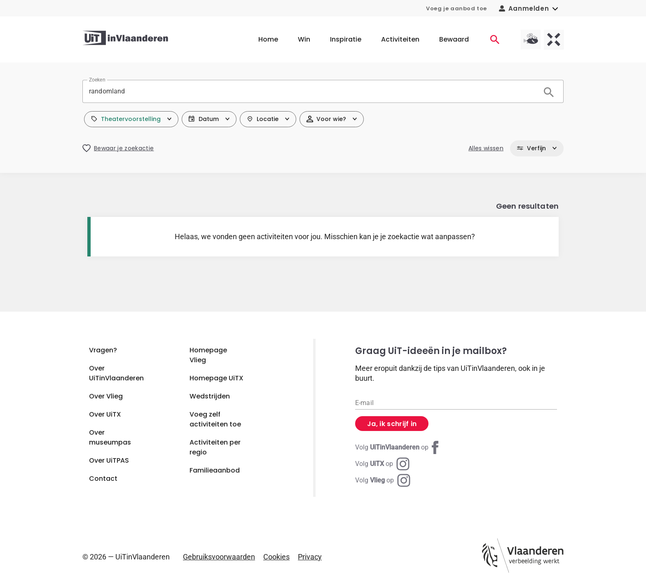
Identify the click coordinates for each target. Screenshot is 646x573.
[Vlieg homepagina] (531, 39)
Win (304, 39)
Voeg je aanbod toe (456, 8)
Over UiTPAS (109, 460)
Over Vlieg (106, 396)
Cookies (276, 556)
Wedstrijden (210, 396)
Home (268, 39)
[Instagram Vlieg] (382, 480)
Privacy (310, 556)
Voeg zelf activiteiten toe (215, 419)
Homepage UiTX (216, 378)
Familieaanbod (215, 470)
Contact (103, 478)
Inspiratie (345, 39)
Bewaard (454, 39)
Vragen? (103, 350)
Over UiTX (105, 414)
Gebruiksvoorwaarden (219, 556)
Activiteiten (400, 39)
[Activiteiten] (494, 39)
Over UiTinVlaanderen (116, 373)
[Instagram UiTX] (382, 464)
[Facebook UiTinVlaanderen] (398, 447)
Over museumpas (110, 437)
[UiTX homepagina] (554, 39)
